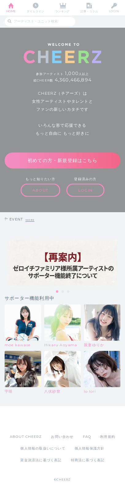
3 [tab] (68, 291)
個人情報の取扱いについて (42, 448)
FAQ (87, 436)
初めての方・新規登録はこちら (62, 160)
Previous (6, 262)
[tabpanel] (62, 263)
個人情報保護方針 (90, 448)
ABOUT (40, 190)
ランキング (62, 11)
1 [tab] (57, 291)
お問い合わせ (62, 436)
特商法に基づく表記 (88, 460)
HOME (11, 11)
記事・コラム (89, 11)
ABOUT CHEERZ (26, 436)
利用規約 (107, 436)
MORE (29, 220)
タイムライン (35, 11)
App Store (46, 420)
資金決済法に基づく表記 (40, 460)
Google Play (78, 420)
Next (118, 262)
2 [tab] (62, 291)
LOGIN (114, 11)
